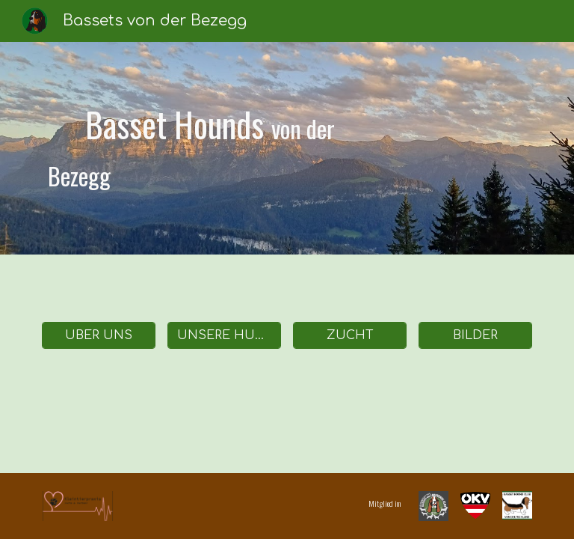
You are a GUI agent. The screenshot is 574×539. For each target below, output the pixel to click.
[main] (224, 148)
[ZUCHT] (349, 335)
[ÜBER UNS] (98, 335)
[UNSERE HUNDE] (224, 335)
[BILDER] (475, 335)
